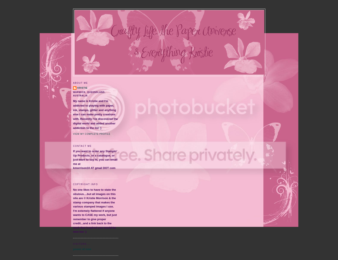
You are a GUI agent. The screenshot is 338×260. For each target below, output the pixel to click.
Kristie (82, 88)
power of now (82, 249)
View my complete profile (91, 134)
